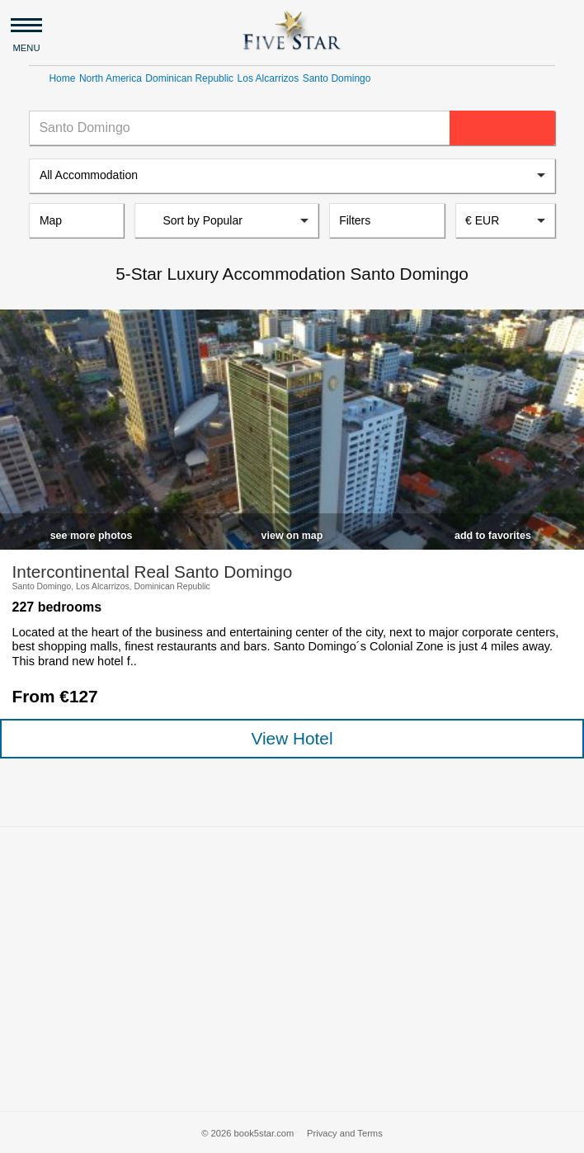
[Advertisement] (292, 968)
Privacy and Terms (345, 1133)
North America (110, 78)
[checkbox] (91, 532)
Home (62, 78)
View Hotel (291, 738)
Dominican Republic (189, 78)
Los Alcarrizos (268, 78)
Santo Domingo (337, 78)
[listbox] (291, 175)
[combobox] (505, 220)
